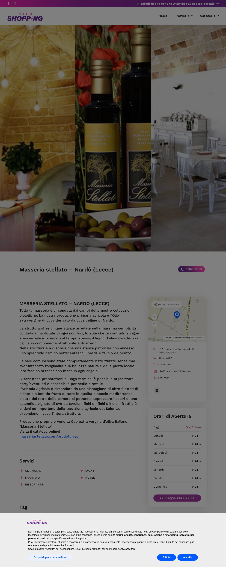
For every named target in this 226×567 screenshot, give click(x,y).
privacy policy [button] (156, 531)
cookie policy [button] (79, 538)
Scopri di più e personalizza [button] (50, 557)
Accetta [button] (187, 557)
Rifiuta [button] (167, 557)
